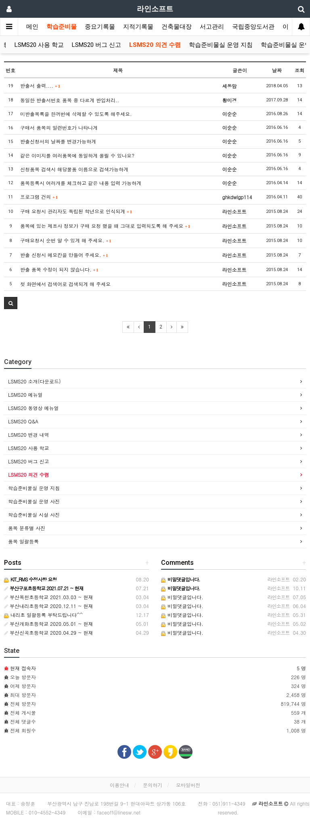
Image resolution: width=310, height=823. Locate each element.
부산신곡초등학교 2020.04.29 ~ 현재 (48, 632)
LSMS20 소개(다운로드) (34, 381)
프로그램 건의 (39, 196)
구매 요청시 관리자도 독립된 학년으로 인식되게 (76, 211)
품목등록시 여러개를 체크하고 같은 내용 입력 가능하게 (80, 182)
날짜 (277, 70)
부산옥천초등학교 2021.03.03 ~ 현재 (48, 597)
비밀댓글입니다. (182, 597)
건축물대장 (176, 26)
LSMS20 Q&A (23, 421)
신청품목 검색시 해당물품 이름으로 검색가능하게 (74, 169)
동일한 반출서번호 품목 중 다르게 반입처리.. (69, 100)
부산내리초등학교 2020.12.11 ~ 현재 (48, 605)
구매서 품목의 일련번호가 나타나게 (59, 127)
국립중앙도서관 (253, 26)
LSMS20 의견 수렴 (155, 44)
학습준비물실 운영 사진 (34, 501)
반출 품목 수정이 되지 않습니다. (59, 269)
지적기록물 (138, 26)
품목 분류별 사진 (26, 527)
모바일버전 (188, 784)
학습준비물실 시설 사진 (34, 514)
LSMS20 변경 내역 (28, 434)
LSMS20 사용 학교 (39, 44)
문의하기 (152, 784)
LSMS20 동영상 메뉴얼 (33, 407)
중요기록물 (100, 26)
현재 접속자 (23, 668)
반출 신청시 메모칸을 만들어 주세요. (64, 254)
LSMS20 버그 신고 (96, 44)
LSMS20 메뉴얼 (25, 394)
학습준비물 (61, 26)
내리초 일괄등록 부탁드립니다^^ (43, 614)
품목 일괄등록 (23, 541)
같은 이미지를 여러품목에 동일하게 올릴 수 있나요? (77, 155)
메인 (32, 26)
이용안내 (119, 784)
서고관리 (212, 26)
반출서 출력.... (40, 85)
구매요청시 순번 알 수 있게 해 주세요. (65, 240)
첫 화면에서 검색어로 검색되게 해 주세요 (65, 283)
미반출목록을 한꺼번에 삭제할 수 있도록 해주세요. (76, 113)
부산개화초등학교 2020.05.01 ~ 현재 (48, 623)
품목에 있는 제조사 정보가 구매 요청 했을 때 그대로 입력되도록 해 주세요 (105, 225)
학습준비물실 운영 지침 (221, 44)
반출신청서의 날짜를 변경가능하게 (58, 141)
